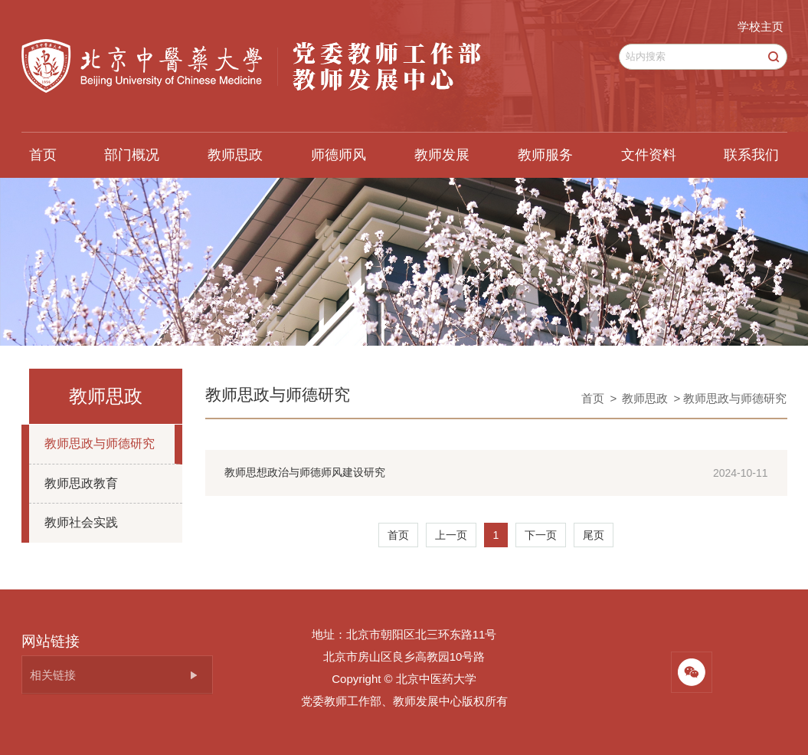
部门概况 (131, 154)
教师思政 (235, 154)
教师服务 (545, 154)
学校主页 (760, 26)
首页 (43, 154)
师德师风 (338, 154)
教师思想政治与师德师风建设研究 (304, 472)
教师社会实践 (81, 522)
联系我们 (751, 154)
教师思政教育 (81, 483)
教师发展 (441, 154)
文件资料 (648, 154)
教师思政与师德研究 (99, 443)
